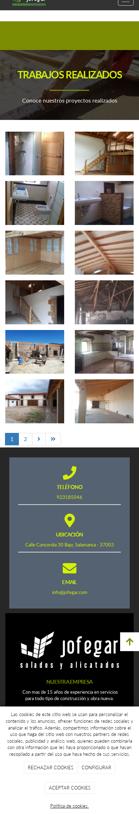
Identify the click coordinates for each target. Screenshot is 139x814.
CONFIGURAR (96, 767)
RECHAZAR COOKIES (50, 767)
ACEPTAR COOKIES (70, 788)
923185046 (69, 497)
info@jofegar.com (69, 592)
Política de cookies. (69, 806)
